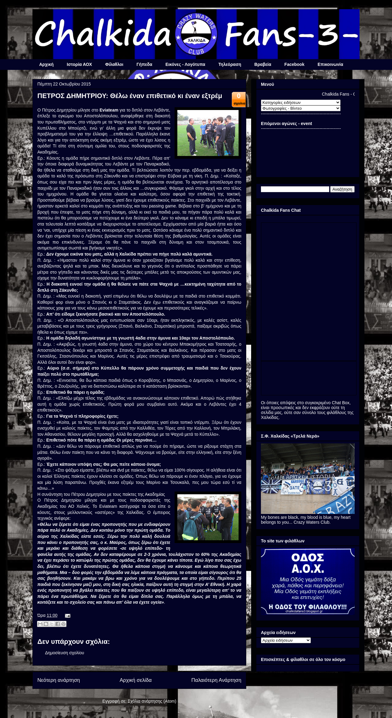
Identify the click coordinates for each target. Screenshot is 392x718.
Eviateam (109, 110)
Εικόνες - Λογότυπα (185, 64)
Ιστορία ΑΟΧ (79, 64)
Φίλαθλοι (114, 64)
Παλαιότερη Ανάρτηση (216, 680)
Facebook (294, 64)
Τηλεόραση (229, 64)
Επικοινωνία (330, 64)
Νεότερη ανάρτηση (58, 680)
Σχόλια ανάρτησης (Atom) (152, 701)
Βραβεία (262, 64)
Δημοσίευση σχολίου (64, 652)
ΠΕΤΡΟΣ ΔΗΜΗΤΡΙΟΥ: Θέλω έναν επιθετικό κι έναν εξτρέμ (129, 96)
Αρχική (46, 64)
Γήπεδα (144, 64)
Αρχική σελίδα (136, 680)
